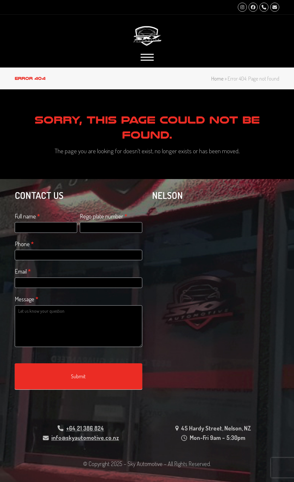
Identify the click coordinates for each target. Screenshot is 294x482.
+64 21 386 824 (85, 428)
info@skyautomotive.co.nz (85, 437)
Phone (24, 244)
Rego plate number (103, 216)
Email (23, 271)
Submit (78, 376)
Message (26, 299)
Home (217, 78)
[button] (147, 57)
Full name (27, 216)
